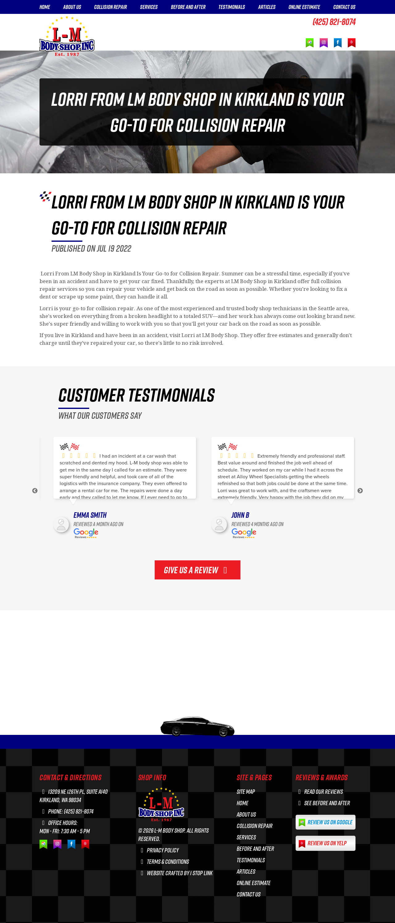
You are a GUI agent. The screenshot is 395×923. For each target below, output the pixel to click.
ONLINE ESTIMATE (304, 7)
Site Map (246, 791)
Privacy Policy (158, 850)
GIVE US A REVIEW (197, 569)
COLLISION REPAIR (110, 7)
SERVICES (149, 7)
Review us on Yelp (323, 843)
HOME (45, 7)
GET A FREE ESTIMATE (316, 31)
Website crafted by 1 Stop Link (175, 873)
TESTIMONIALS (231, 7)
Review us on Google (325, 822)
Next (360, 491)
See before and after (323, 803)
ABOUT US (72, 7)
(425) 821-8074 (334, 21)
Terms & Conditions (163, 861)
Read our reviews (319, 791)
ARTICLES (267, 7)
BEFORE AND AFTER (188, 7)
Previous (35, 491)
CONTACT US (344, 7)
